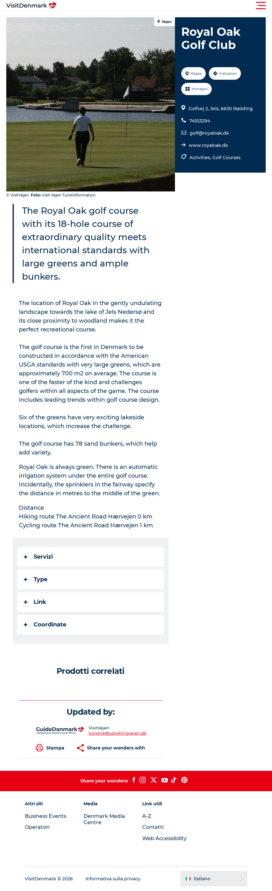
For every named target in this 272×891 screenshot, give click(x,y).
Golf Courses (226, 157)
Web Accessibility (164, 838)
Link (35, 601)
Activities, (200, 157)
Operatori (37, 827)
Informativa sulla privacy (112, 879)
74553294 (199, 121)
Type (35, 579)
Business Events (45, 816)
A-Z (146, 816)
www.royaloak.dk (208, 145)
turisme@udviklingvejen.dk (117, 733)
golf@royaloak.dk (209, 133)
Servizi (38, 556)
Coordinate (45, 624)
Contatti (153, 827)
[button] (164, 5)
